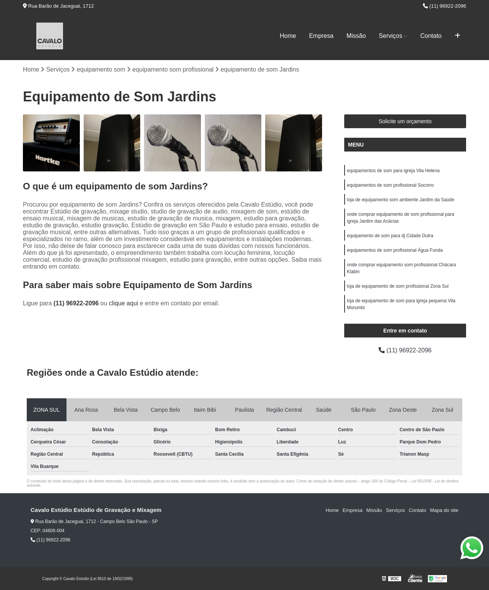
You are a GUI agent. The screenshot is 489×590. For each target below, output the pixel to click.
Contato (431, 36)
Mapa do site (444, 510)
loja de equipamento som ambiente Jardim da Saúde (400, 199)
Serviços (390, 36)
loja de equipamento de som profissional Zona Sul (398, 286)
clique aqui (123, 303)
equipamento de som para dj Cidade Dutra (390, 235)
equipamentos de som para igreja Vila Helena (393, 170)
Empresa (321, 36)
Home (288, 36)
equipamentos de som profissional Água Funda (395, 250)
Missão (356, 36)
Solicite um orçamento (405, 121)
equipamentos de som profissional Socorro (390, 185)
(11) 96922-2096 (444, 6)
